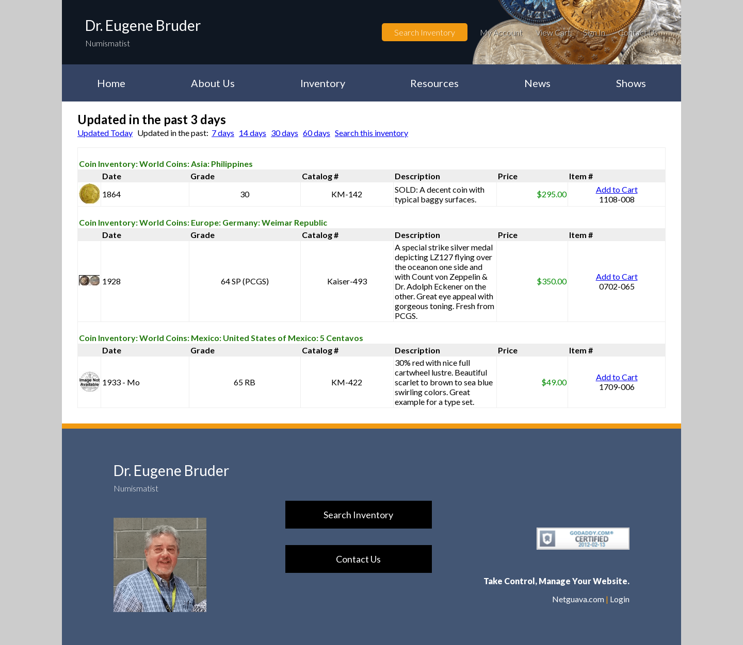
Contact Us (638, 32)
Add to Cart (617, 189)
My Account (501, 32)
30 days (284, 133)
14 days (252, 133)
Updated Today (105, 133)
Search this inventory (371, 133)
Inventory (322, 83)
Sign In (594, 32)
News (537, 83)
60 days (316, 133)
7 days (223, 133)
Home (111, 83)
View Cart (553, 32)
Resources (434, 83)
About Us (213, 83)
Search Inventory (424, 32)
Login (619, 599)
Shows (631, 83)
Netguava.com (578, 599)
